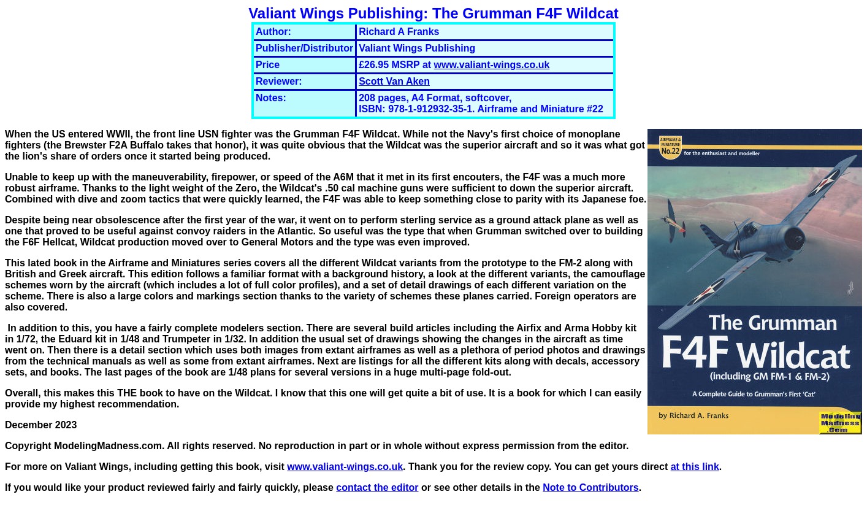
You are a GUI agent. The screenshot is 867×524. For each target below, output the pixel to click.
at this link (695, 466)
